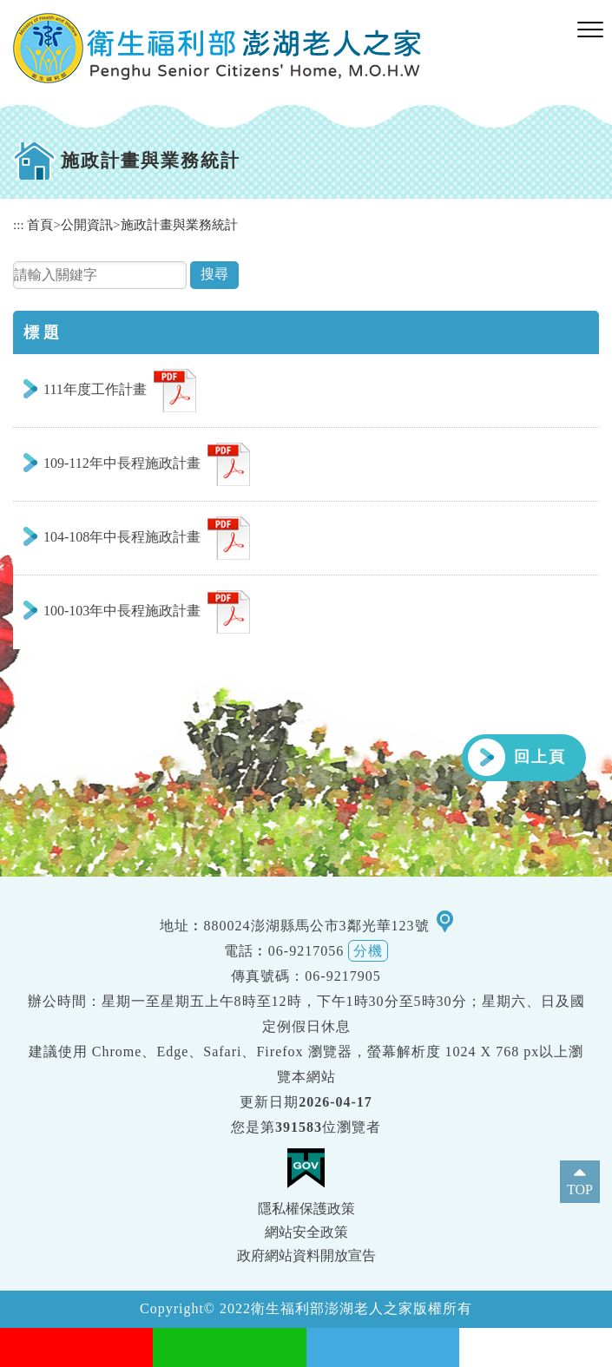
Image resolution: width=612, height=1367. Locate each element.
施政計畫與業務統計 (179, 224)
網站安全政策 (306, 1232)
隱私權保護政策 (306, 1208)
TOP (580, 1189)
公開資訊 (87, 224)
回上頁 (540, 757)
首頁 (40, 224)
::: (18, 224)
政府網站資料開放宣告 (306, 1255)
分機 (368, 950)
